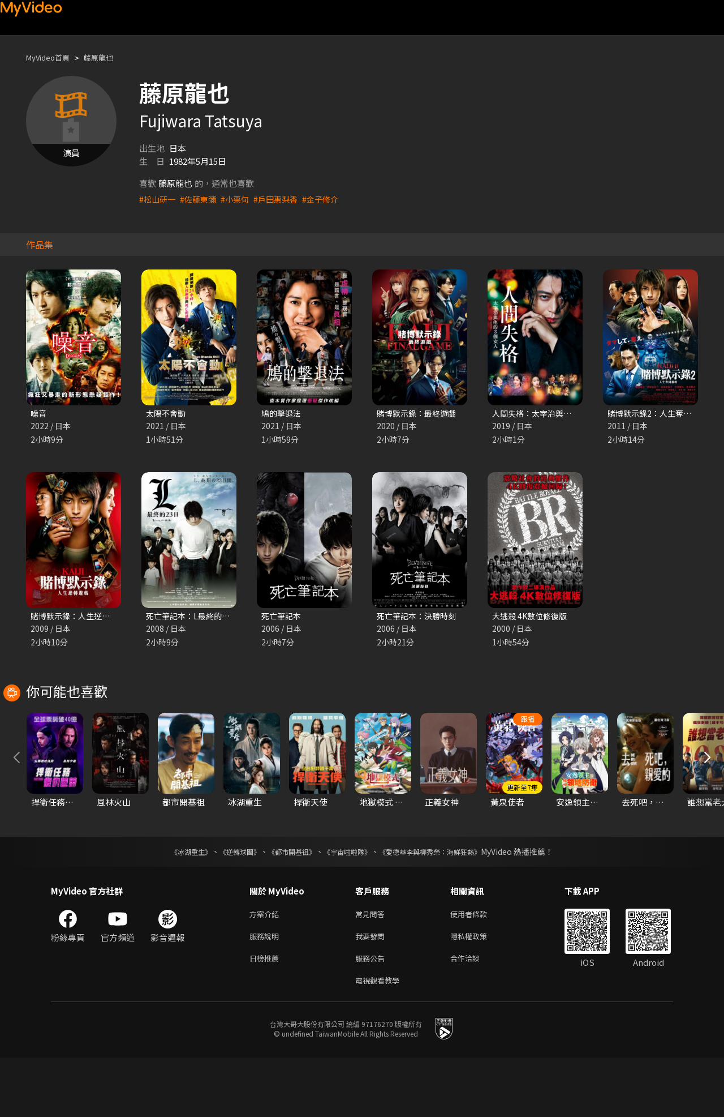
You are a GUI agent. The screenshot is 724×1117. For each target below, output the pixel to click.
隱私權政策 (478, 991)
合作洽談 (474, 1015)
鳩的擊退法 (282, 414)
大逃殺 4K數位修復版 (532, 617)
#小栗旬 (240, 199)
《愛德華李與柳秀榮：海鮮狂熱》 (444, 904)
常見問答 (372, 967)
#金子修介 (330, 199)
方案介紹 (266, 967)
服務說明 (266, 991)
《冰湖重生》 (171, 904)
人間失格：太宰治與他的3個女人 (553, 414)
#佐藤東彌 (201, 199)
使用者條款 (478, 967)
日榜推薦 (266, 1015)
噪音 (39, 414)
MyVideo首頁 (51, 57)
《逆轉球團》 (227, 904)
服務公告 (372, 1015)
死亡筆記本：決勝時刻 (419, 617)
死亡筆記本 (282, 617)
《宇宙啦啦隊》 (349, 904)
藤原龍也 (109, 57)
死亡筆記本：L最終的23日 (195, 617)
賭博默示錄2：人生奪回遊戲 (660, 414)
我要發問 (372, 991)
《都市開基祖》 (286, 904)
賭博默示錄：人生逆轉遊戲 (81, 617)
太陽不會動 (167, 414)
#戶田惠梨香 (283, 199)
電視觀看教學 (380, 1039)
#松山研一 (158, 199)
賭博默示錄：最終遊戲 (419, 414)
